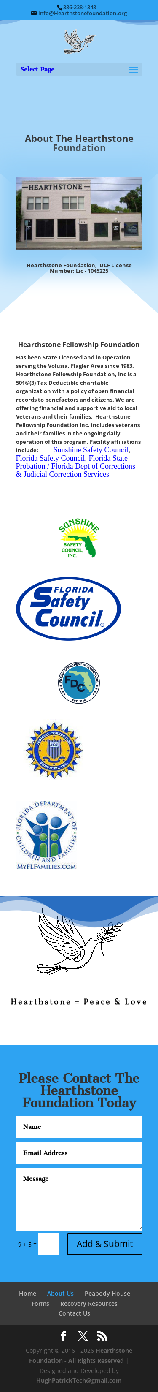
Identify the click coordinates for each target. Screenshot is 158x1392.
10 (111, 1021)
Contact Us (74, 1313)
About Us (60, 1293)
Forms (40, 1304)
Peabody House (107, 1293)
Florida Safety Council (50, 458)
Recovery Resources (89, 1304)
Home (27, 1293)
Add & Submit (105, 1244)
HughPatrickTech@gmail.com (79, 1380)
